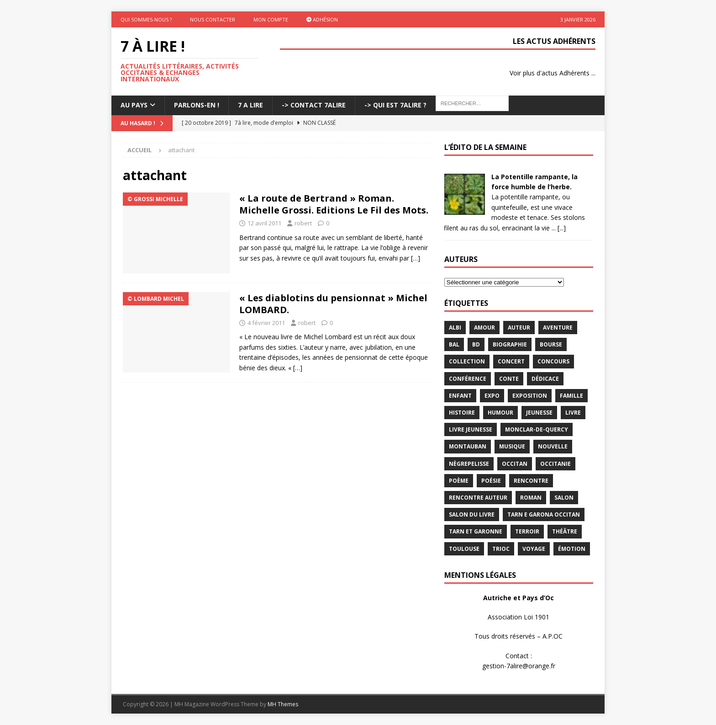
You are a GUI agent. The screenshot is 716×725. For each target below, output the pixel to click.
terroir (527, 531)
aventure (558, 327)
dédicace (545, 379)
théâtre (564, 531)
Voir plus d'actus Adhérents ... (552, 73)
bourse (551, 344)
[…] (415, 258)
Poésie (491, 481)
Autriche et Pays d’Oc (518, 597)
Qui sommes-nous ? (146, 19)
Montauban (467, 446)
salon (564, 497)
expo (492, 396)
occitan (514, 464)
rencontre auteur (478, 497)
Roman (531, 497)
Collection (467, 361)
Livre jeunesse (470, 429)
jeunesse (539, 412)
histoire (462, 412)
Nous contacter (212, 19)
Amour (484, 327)
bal (454, 344)
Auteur (519, 327)
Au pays (134, 105)
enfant (460, 396)
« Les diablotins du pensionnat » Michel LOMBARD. (333, 304)
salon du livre (472, 514)
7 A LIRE (250, 105)
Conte (509, 379)
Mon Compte (270, 19)
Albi (455, 327)
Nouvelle (553, 446)
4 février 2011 (266, 323)
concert (511, 361)
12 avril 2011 (264, 223)
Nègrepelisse (469, 464)
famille (571, 396)
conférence (467, 379)
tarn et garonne (475, 531)
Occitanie (555, 464)
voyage (533, 549)
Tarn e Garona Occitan (543, 514)
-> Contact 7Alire (314, 105)
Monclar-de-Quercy (536, 429)
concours (553, 361)
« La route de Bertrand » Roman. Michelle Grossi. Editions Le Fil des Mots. (333, 204)
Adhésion (322, 19)
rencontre (531, 481)
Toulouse (464, 549)
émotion (571, 549)
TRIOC (501, 549)
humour (500, 412)
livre (573, 412)
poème (459, 481)
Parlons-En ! (196, 105)
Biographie (510, 344)
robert (303, 223)
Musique (512, 446)
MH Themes (283, 704)
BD (476, 344)
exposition (529, 396)
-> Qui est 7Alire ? (395, 105)
